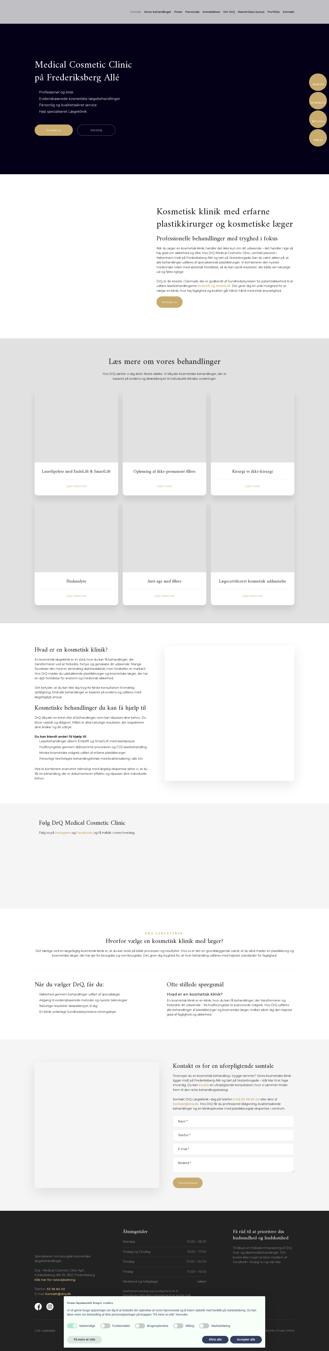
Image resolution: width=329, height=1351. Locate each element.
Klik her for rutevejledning (55, 1280)
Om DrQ (229, 11)
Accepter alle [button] (246, 1339)
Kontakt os (169, 302)
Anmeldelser (211, 11)
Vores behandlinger (157, 11)
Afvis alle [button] (215, 1339)
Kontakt (288, 11)
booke (204, 1085)
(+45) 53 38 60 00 (246, 1099)
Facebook (84, 833)
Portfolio (274, 11)
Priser (178, 11)
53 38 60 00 (56, 1289)
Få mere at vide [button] (84, 1339)
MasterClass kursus (251, 11)
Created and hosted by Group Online (269, 1330)
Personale (192, 11)
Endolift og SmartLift (214, 286)
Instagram (63, 833)
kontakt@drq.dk (185, 1104)
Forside (135, 11)
